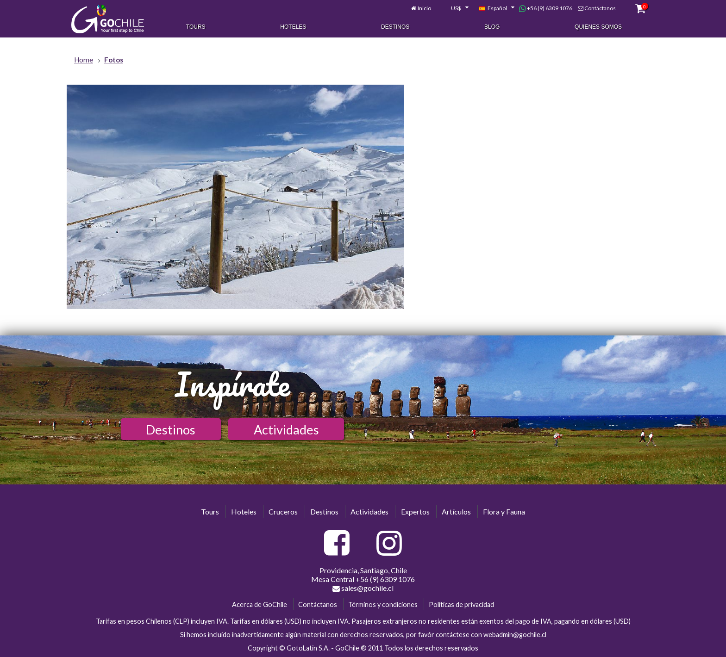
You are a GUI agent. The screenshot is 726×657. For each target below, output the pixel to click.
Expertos (415, 511)
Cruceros (283, 511)
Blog (492, 27)
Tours (196, 27)
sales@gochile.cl (363, 588)
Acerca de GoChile (259, 604)
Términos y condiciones (383, 604)
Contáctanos (600, 8)
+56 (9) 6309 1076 (545, 8)
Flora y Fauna (504, 511)
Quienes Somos (598, 27)
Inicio (424, 8)
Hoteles (293, 27)
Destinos (395, 27)
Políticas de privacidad (461, 604)
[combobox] (455, 8)
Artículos (456, 511)
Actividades (286, 429)
